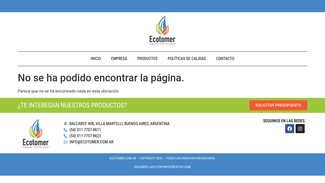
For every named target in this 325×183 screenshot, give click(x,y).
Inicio (96, 58)
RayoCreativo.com (176, 167)
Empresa (119, 58)
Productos (147, 58)
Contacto (225, 58)
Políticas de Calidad (187, 58)
